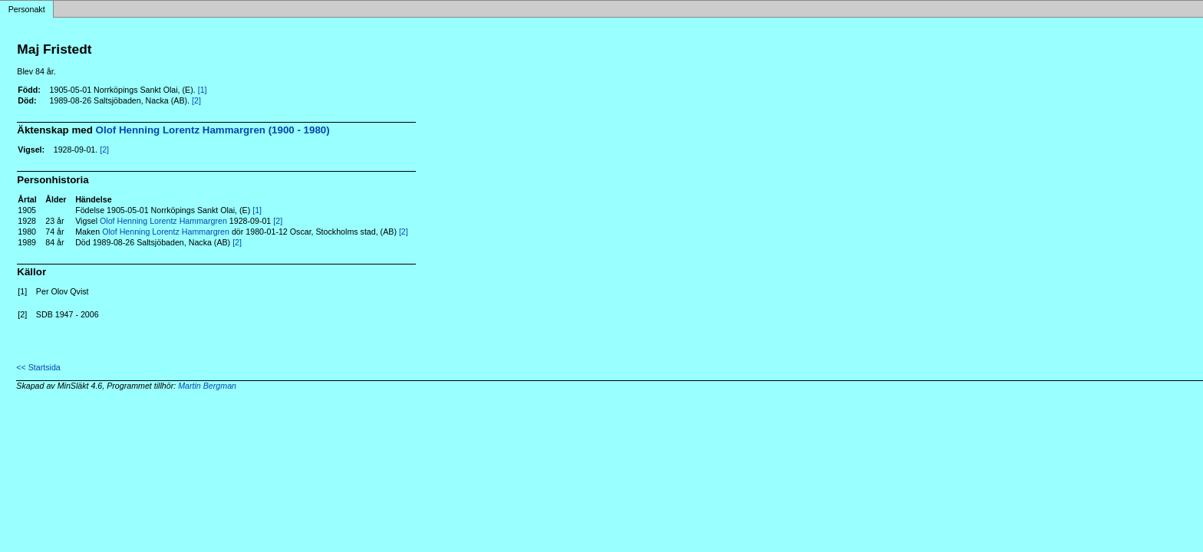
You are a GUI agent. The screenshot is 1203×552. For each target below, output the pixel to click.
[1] (202, 89)
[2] (196, 100)
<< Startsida (38, 367)
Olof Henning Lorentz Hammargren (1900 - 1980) (213, 130)
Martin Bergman (207, 385)
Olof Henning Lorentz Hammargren (163, 220)
